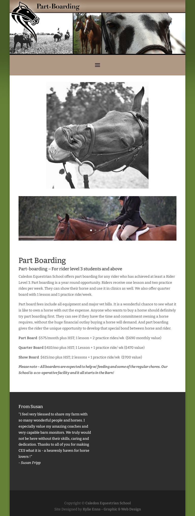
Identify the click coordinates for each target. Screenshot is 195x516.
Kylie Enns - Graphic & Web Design (112, 509)
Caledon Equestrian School (108, 503)
